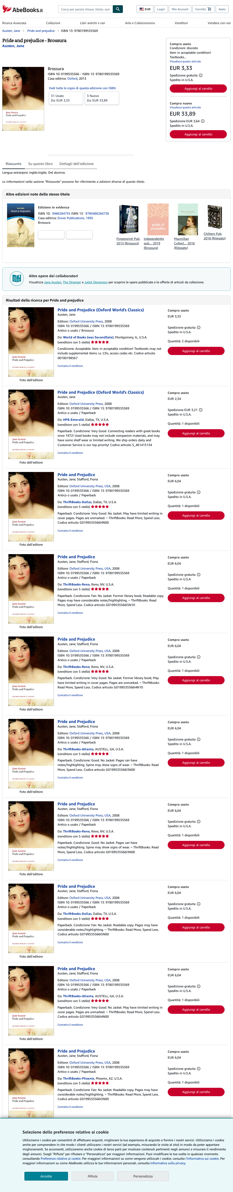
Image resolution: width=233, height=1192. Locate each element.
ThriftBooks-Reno (76, 584)
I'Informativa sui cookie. (202, 1158)
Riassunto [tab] (13, 163)
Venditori (181, 23)
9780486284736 (97, 213)
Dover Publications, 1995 (75, 218)
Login (161, 9)
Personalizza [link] (143, 1176)
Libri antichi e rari (92, 23)
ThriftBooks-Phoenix (78, 1078)
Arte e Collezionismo (140, 23)
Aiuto (222, 9)
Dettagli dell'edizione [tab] (76, 163)
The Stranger (72, 282)
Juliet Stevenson (96, 282)
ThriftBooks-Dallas (77, 502)
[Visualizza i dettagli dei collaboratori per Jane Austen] (13, 45)
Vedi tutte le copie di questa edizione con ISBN (82, 88)
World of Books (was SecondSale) (88, 337)
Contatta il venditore (70, 366)
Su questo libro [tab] (40, 163)
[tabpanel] (82, 177)
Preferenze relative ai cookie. (61, 1158)
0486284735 (61, 213)
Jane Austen (52, 282)
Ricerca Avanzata (14, 23)
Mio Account (180, 9)
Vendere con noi (219, 23)
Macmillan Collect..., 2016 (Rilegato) (184, 243)
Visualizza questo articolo (185, 61)
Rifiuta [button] (93, 1176)
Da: (66, 98)
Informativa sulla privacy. (168, 1163)
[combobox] (85, 9)
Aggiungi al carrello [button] (198, 88)
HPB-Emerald (73, 419)
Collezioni (53, 23)
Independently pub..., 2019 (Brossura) (154, 243)
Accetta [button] (46, 1176)
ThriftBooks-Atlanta (78, 749)
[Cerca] (118, 9)
